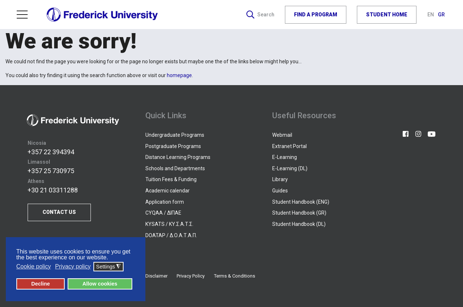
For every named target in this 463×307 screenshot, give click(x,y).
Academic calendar (167, 191)
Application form (164, 202)
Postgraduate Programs (173, 146)
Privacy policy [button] (73, 266)
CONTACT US (59, 212)
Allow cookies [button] (99, 284)
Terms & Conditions (234, 276)
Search (260, 15)
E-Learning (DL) (289, 168)
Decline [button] (40, 284)
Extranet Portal (289, 146)
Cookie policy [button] (33, 266)
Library (280, 179)
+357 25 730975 (51, 171)
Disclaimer (156, 276)
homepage (179, 75)
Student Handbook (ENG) (300, 202)
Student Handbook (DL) (299, 224)
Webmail (282, 135)
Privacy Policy (191, 276)
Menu (22, 15)
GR (441, 14)
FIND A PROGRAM (315, 14)
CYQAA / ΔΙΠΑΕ (163, 213)
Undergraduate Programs (174, 135)
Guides (280, 191)
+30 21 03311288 (53, 190)
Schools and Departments (175, 168)
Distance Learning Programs (177, 157)
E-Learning (284, 157)
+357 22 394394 (51, 152)
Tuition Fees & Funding (171, 179)
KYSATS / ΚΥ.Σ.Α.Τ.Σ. (169, 224)
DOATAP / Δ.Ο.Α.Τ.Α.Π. (171, 235)
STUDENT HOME (386, 14)
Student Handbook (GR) (299, 213)
